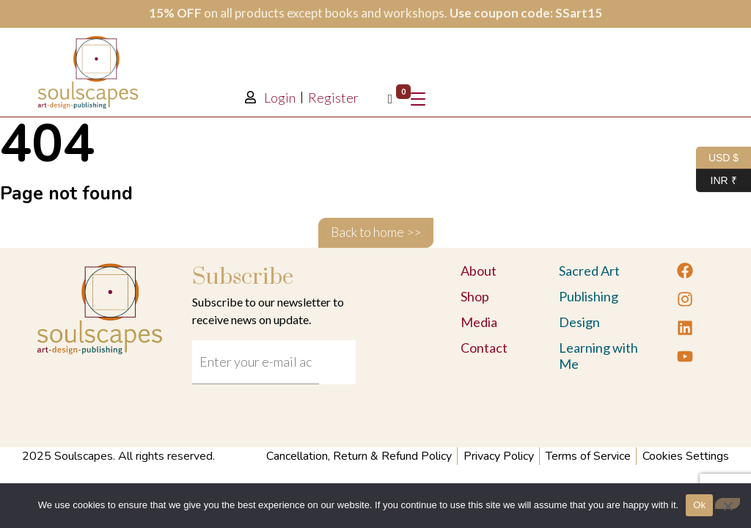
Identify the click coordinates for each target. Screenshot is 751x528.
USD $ (717, 158)
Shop (475, 296)
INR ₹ (716, 180)
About (479, 271)
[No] (727, 503)
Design (579, 322)
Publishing (588, 296)
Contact (484, 348)
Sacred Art (589, 271)
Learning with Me (598, 356)
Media (479, 322)
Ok (699, 504)
